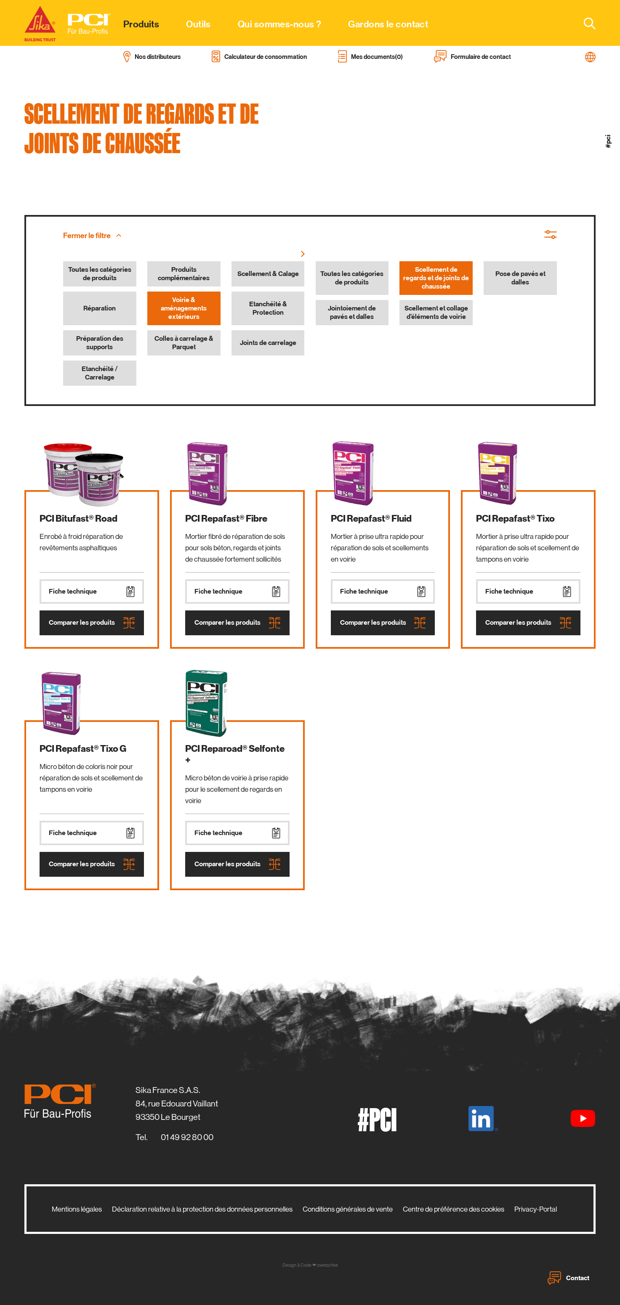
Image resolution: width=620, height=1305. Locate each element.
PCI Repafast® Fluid (371, 518)
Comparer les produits (92, 623)
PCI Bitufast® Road (78, 518)
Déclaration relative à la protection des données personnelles (202, 1209)
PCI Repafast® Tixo (515, 518)
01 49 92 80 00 (187, 1137)
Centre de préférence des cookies (453, 1209)
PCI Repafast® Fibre (226, 518)
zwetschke (327, 1265)
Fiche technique (92, 591)
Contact (568, 1278)
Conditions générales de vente (348, 1209)
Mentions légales (77, 1209)
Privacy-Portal (535, 1209)
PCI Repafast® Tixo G (83, 748)
